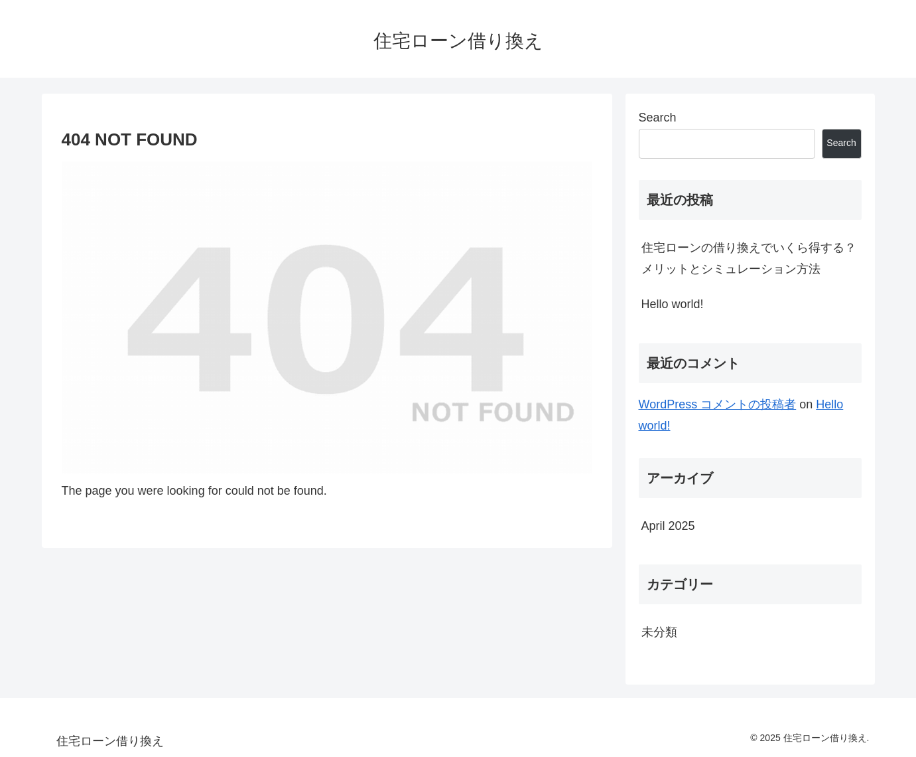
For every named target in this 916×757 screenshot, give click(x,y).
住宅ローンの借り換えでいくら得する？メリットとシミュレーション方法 (748, 258)
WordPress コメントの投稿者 (718, 404)
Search (658, 117)
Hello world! (672, 304)
